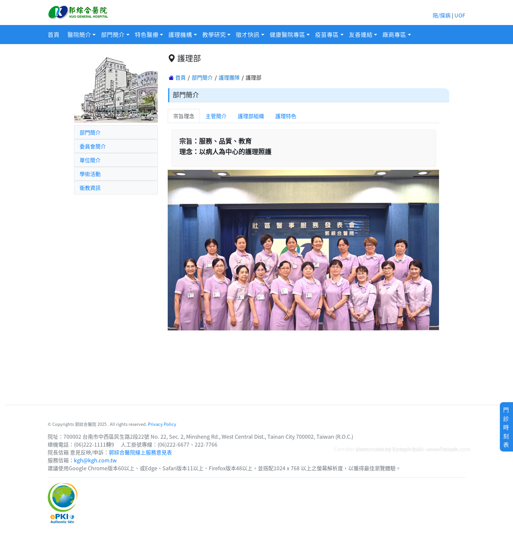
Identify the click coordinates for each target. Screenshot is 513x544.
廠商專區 (394, 34)
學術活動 (90, 174)
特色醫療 (147, 34)
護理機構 (180, 34)
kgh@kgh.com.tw (95, 460)
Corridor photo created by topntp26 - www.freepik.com (402, 449)
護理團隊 (229, 77)
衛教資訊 (90, 188)
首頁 (54, 34)
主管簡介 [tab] (216, 116)
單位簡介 (90, 160)
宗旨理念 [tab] (183, 116)
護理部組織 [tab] (251, 116)
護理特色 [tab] (285, 116)
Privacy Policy (162, 424)
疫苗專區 (327, 34)
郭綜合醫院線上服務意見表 (140, 452)
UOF (459, 15)
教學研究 (214, 34)
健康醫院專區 (287, 34)
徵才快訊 (247, 34)
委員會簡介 (93, 146)
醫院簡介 (79, 34)
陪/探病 (442, 15)
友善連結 (361, 34)
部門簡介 (113, 34)
